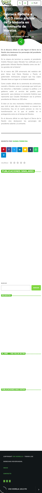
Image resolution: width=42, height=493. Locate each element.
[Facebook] (10, 481)
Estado (8, 9)
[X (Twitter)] (4, 481)
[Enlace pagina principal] (7, 3)
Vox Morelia (18, 456)
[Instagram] (7, 481)
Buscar (4, 283)
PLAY (34, 3)
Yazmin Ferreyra (20, 141)
